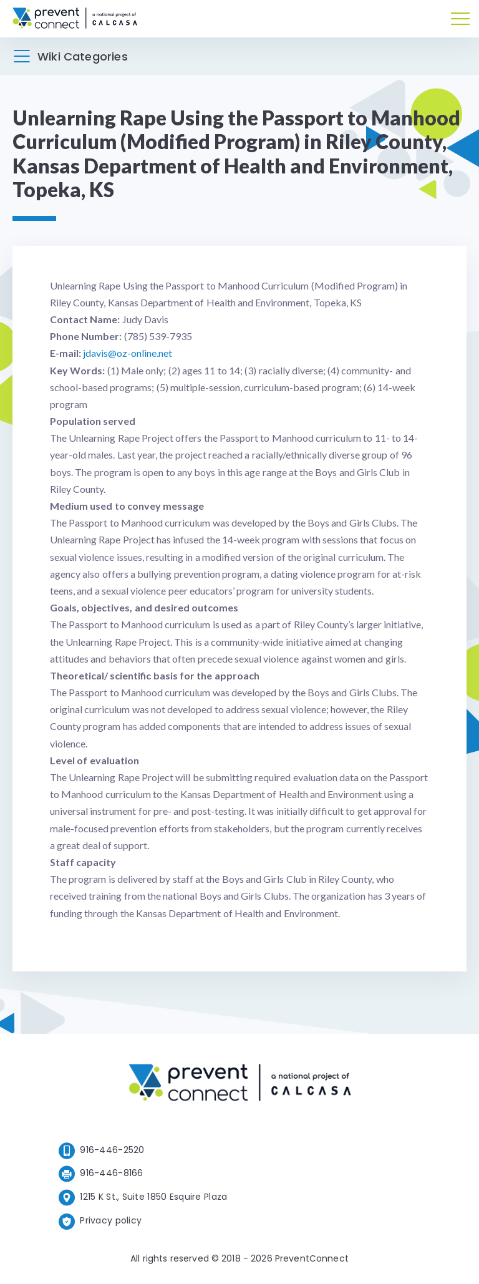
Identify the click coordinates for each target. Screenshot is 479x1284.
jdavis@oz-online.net (127, 353)
